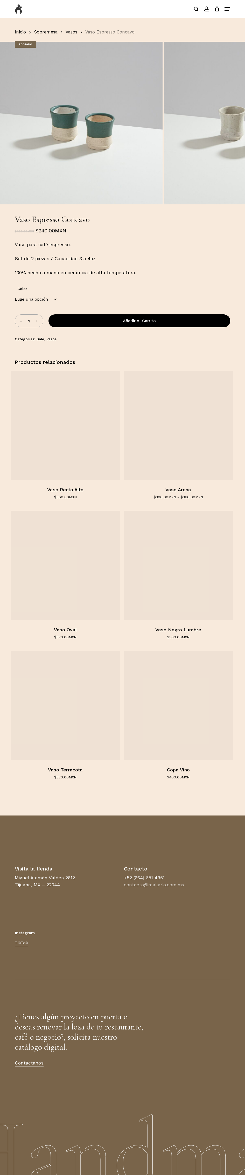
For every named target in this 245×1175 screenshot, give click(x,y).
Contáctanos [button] (29, 1063)
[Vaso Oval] (65, 565)
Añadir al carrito (139, 320)
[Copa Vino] (178, 705)
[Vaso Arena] (178, 425)
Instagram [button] (25, 932)
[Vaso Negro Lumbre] (178, 565)
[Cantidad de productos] (29, 321)
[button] (227, 9)
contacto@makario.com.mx (154, 884)
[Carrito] (217, 9)
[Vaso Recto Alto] (65, 425)
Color (22, 289)
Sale (40, 339)
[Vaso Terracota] (65, 705)
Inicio (20, 32)
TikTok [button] (21, 942)
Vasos (71, 32)
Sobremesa (46, 32)
